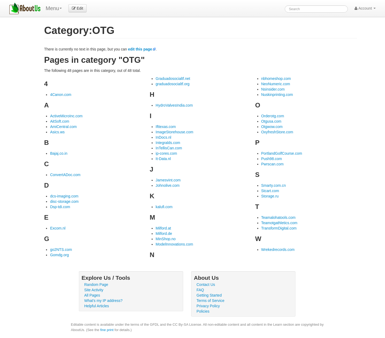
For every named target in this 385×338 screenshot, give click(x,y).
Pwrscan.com (272, 164)
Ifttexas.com (166, 127)
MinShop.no (166, 239)
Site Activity (93, 290)
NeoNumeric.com (275, 84)
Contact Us (206, 284)
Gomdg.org (59, 255)
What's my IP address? (103, 300)
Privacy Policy (208, 306)
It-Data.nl (163, 159)
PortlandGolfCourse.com (281, 153)
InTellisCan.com (169, 148)
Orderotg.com (272, 116)
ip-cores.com (166, 153)
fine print (107, 330)
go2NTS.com (61, 249)
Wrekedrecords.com (278, 249)
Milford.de (164, 233)
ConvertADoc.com (65, 175)
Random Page (96, 284)
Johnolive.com (168, 185)
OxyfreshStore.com (277, 132)
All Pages (92, 295)
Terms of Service (210, 300)
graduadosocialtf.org (173, 84)
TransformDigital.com (279, 228)
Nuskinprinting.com (277, 94)
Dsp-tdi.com (60, 207)
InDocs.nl (163, 137)
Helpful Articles (96, 306)
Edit (77, 8)
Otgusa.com (271, 121)
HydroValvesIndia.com (174, 105)
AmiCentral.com (63, 127)
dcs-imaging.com (64, 196)
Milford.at (163, 228)
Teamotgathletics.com (279, 223)
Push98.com (271, 159)
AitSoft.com (59, 121)
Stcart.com (270, 191)
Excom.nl (58, 228)
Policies (203, 311)
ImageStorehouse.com (174, 132)
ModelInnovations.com (174, 244)
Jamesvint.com (168, 180)
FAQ (200, 290)
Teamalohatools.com (278, 217)
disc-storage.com (64, 201)
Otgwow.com (272, 127)
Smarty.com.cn (273, 185)
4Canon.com (60, 94)
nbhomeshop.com (276, 78)
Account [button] (365, 8)
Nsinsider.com (273, 89)
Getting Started (209, 295)
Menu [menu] (54, 8)
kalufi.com (164, 207)
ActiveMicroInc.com (66, 116)
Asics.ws (57, 132)
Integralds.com (168, 143)
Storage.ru (270, 196)
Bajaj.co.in (58, 153)
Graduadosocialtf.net (173, 78)
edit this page (140, 49)
